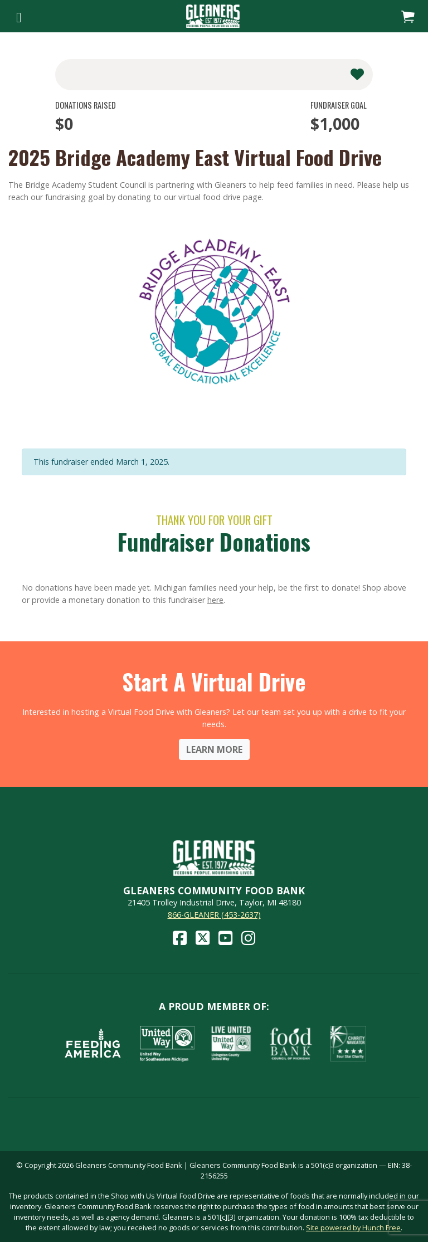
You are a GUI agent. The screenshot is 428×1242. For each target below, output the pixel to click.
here (215, 600)
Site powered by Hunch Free (353, 1227)
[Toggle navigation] (18, 16)
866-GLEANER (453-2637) (214, 914)
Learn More (214, 749)
